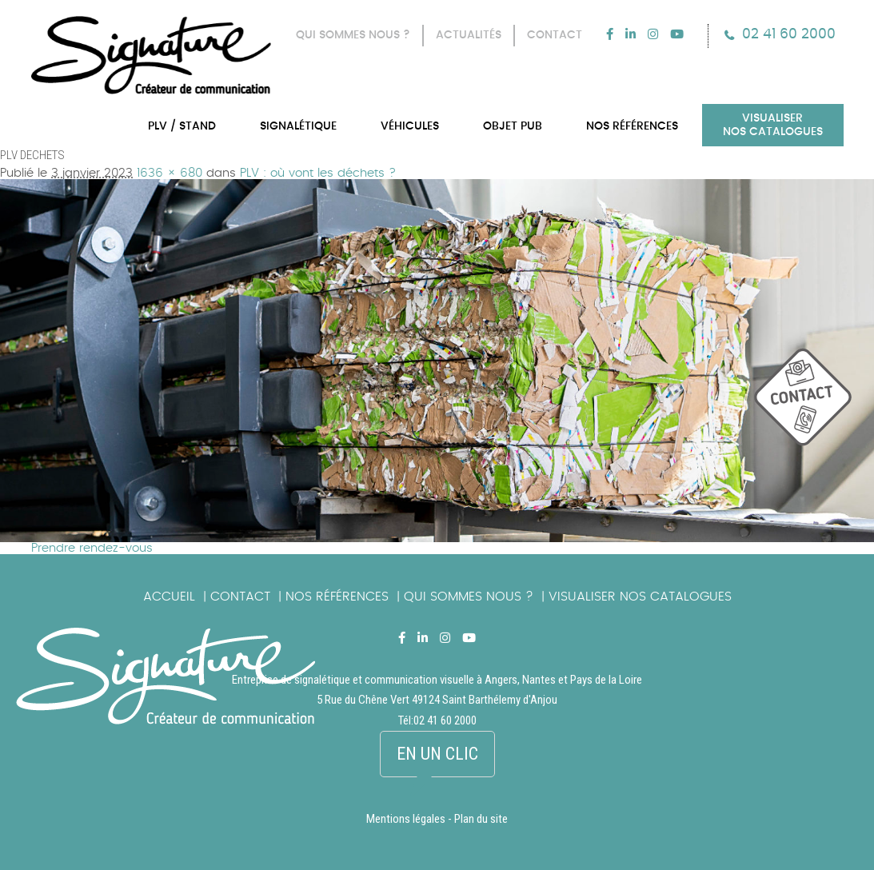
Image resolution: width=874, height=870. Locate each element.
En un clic (437, 754)
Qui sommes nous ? (468, 596)
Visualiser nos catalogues (640, 596)
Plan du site (481, 819)
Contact (240, 596)
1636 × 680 (169, 173)
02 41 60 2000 (789, 34)
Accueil (169, 596)
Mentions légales (405, 819)
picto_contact (814, 405)
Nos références (337, 596)
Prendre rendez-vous (92, 548)
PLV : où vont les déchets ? (318, 173)
